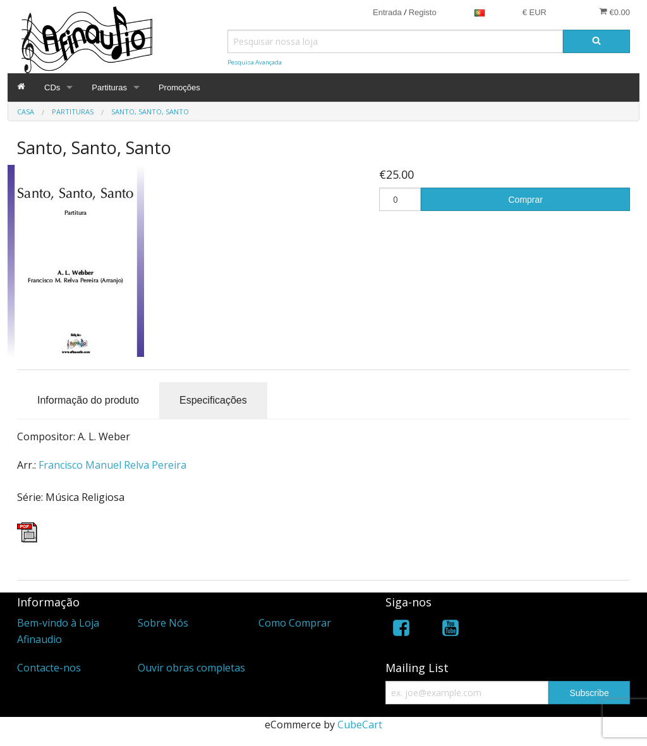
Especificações (213, 400)
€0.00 (614, 12)
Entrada (387, 12)
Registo (423, 12)
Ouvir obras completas (191, 668)
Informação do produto (88, 400)
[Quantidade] (400, 199)
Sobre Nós (163, 623)
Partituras (109, 87)
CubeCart (359, 724)
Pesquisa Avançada (254, 62)
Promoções (179, 87)
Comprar (526, 200)
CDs (52, 87)
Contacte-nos (49, 668)
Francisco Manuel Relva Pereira (112, 465)
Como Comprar (294, 623)
